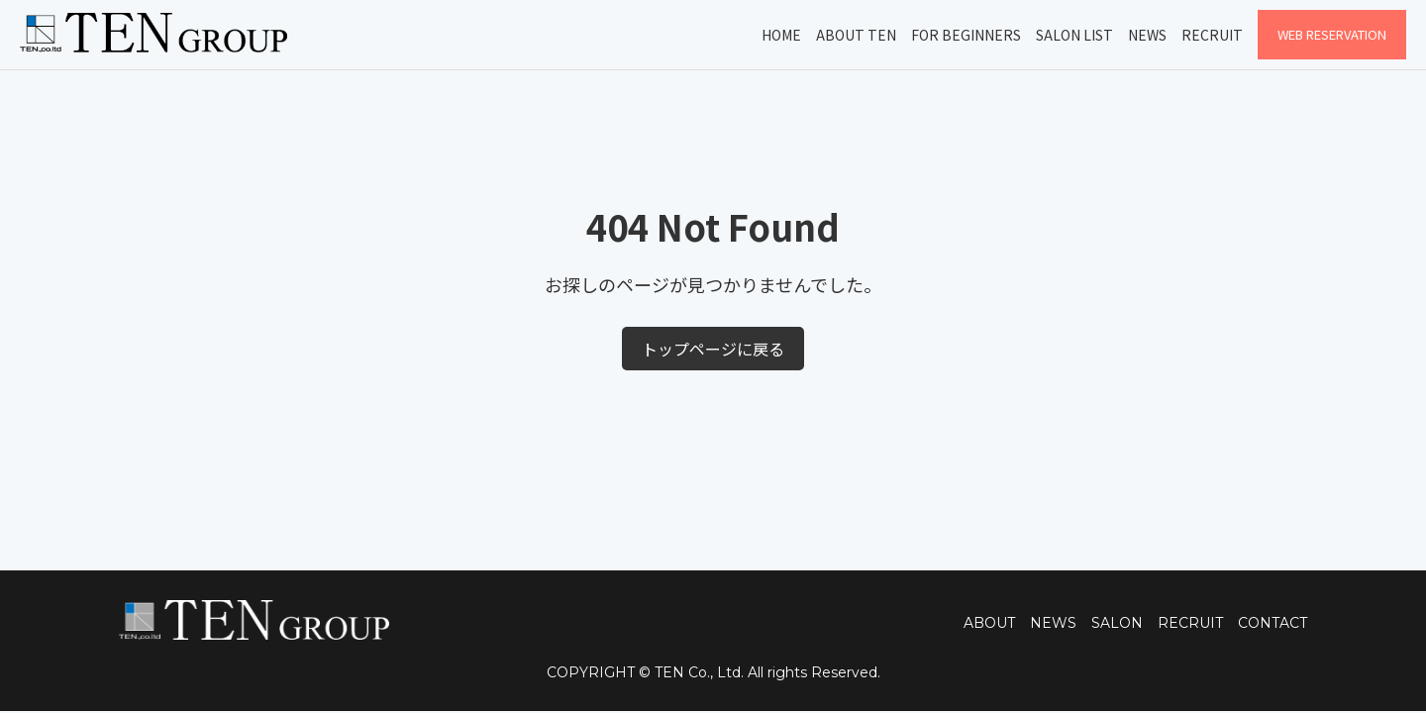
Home (781, 35)
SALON (1117, 623)
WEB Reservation (1331, 34)
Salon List (1074, 35)
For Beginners (966, 35)
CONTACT (1272, 623)
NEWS (1053, 623)
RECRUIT (1190, 623)
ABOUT (989, 623)
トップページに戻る (713, 348)
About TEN (856, 35)
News (1147, 35)
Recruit (1212, 35)
